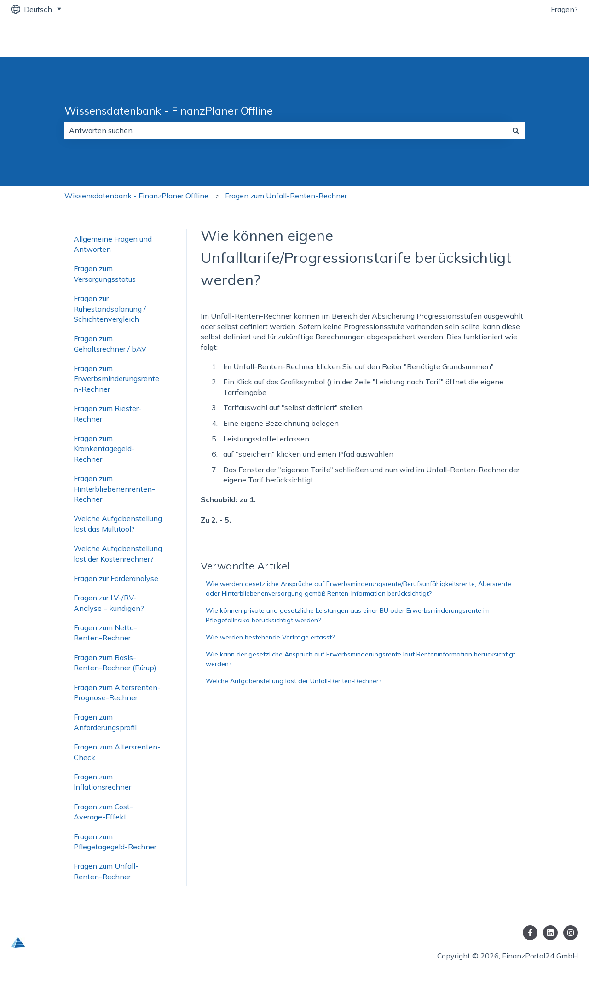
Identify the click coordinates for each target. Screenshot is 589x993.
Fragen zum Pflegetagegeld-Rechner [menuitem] (115, 841)
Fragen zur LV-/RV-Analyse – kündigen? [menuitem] (109, 602)
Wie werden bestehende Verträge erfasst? (270, 637)
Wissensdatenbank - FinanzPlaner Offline (168, 110)
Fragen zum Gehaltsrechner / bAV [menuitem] (110, 343)
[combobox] (285, 130)
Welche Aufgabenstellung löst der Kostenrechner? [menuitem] (118, 553)
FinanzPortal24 (542, 37)
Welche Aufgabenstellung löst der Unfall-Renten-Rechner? (293, 681)
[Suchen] (516, 130)
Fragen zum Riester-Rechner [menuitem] (108, 413)
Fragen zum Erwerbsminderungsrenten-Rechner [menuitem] (116, 379)
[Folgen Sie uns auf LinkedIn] (550, 932)
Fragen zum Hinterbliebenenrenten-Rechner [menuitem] (114, 489)
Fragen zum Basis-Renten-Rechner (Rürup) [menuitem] (115, 662)
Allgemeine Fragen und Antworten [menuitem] (113, 244)
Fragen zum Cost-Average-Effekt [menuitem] (103, 811)
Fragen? (564, 9)
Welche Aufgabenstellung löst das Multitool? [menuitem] (118, 523)
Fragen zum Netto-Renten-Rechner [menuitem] (105, 632)
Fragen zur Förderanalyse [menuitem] (116, 578)
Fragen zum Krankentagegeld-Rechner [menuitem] (104, 449)
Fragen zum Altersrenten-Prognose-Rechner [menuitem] (117, 692)
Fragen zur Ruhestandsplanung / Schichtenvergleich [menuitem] (110, 309)
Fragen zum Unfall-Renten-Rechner (286, 195)
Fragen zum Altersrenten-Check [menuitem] (117, 751)
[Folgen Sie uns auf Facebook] (530, 932)
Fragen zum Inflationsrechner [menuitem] (102, 781)
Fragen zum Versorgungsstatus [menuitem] (105, 273)
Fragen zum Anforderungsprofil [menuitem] (105, 722)
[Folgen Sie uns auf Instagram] (570, 932)
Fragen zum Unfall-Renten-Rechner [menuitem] (106, 871)
